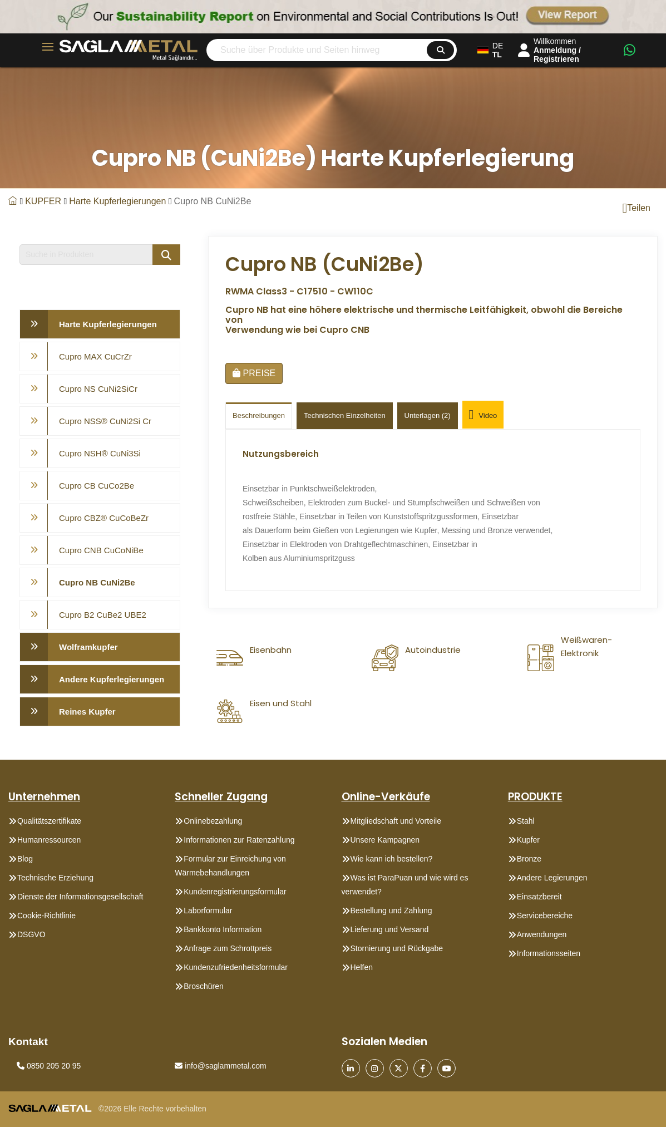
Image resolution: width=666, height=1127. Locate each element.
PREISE (254, 373)
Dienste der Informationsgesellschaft (80, 896)
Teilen (636, 208)
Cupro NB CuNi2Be (97, 582)
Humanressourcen (49, 839)
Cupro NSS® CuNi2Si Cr (105, 421)
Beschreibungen (259, 415)
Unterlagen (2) (427, 415)
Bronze (529, 858)
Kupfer (528, 839)
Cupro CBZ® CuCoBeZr (104, 518)
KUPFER (43, 201)
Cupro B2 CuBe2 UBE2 (102, 614)
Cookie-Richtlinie (46, 915)
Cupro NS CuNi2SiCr (98, 388)
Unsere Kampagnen (385, 839)
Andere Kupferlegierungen (111, 679)
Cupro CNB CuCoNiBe (101, 550)
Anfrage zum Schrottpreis (228, 948)
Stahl (526, 820)
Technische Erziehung (55, 877)
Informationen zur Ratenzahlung (239, 839)
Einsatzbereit (539, 896)
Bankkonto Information (223, 929)
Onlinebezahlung (213, 820)
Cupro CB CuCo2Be (96, 485)
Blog (25, 858)
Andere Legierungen (552, 877)
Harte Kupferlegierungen (117, 201)
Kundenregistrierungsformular (235, 891)
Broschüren (204, 986)
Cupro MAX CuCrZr (95, 356)
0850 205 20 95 (49, 1065)
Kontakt (28, 1041)
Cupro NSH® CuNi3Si (100, 453)
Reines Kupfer (87, 711)
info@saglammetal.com (220, 1065)
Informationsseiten (548, 953)
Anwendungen (542, 934)
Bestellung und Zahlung (391, 910)
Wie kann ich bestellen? (392, 858)
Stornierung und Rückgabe (397, 948)
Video (483, 415)
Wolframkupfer (88, 647)
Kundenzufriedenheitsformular (236, 967)
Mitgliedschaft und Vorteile (396, 820)
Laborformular (208, 910)
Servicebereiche (545, 915)
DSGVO (31, 934)
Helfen (362, 967)
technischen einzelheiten (345, 415)
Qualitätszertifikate (49, 820)
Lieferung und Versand (390, 929)
